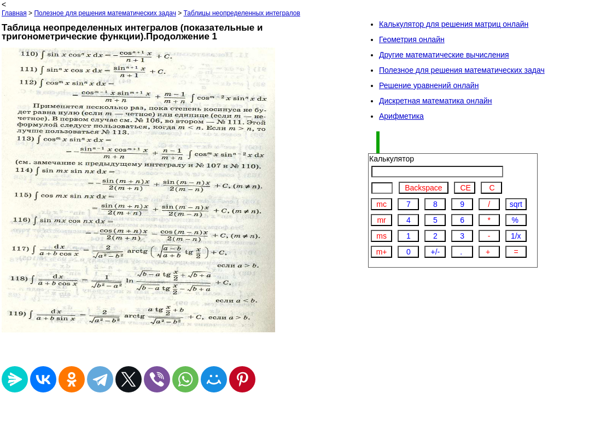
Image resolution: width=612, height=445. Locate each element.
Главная (14, 13)
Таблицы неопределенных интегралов (242, 13)
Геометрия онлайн (412, 39)
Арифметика (401, 116)
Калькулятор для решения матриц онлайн (453, 24)
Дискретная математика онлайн (435, 100)
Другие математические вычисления (444, 54)
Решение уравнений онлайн (429, 85)
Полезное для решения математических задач (105, 13)
